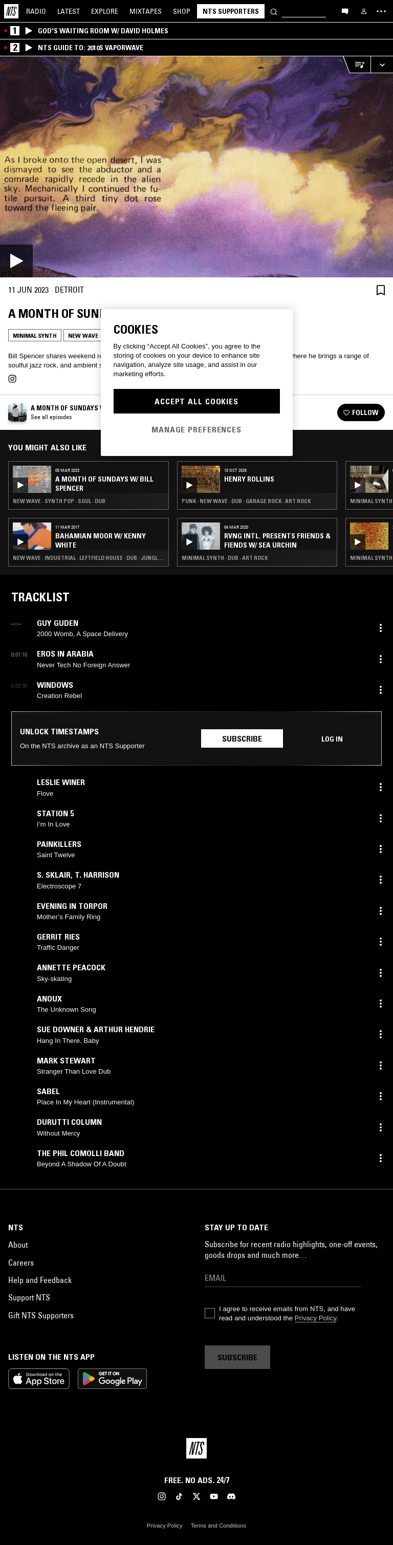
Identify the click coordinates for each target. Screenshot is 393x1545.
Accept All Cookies (196, 401)
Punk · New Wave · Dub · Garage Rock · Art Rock (246, 501)
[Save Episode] (380, 289)
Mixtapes (145, 11)
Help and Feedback (40, 1280)
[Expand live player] (381, 64)
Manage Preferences (196, 429)
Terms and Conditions (218, 1525)
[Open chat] (345, 11)
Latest (68, 11)
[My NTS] (364, 11)
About (18, 1244)
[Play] (196, 166)
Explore (104, 11)
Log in (332, 739)
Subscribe (242, 738)
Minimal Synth (35, 335)
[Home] (11, 11)
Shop (181, 11)
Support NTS (29, 1297)
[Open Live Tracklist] (356, 64)
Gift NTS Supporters (41, 1315)
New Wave (83, 335)
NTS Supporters (231, 11)
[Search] (274, 11)
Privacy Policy (315, 1318)
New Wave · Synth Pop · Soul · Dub (59, 501)
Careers (21, 1262)
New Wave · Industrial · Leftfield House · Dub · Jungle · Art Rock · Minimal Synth (88, 557)
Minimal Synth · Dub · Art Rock (225, 557)
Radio (36, 11)
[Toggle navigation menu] (381, 11)
